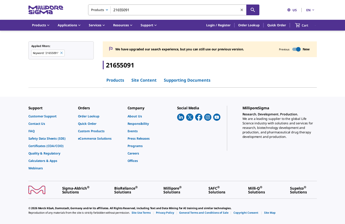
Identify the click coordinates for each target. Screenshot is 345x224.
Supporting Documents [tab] (187, 80)
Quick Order (276, 25)
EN (310, 10)
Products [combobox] (97, 10)
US (292, 10)
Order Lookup (249, 25)
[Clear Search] (242, 10)
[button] (218, 25)
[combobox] (173, 9)
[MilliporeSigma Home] (45, 10)
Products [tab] (115, 80)
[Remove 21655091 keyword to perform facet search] (61, 53)
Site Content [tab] (144, 80)
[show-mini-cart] (306, 25)
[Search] (252, 9)
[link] (50, 116)
